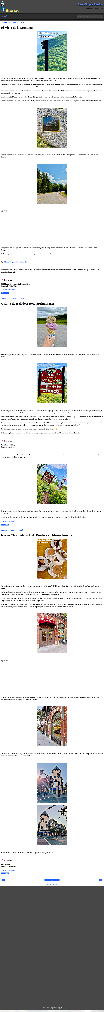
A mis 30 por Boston (90, 4)
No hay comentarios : (9, 289)
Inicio (52, 880)
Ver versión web (52, 884)
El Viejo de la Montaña (17, 27)
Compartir (5, 293)
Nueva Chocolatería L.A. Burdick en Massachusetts (36, 535)
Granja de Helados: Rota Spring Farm (27, 303)
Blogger (59, 1008)
